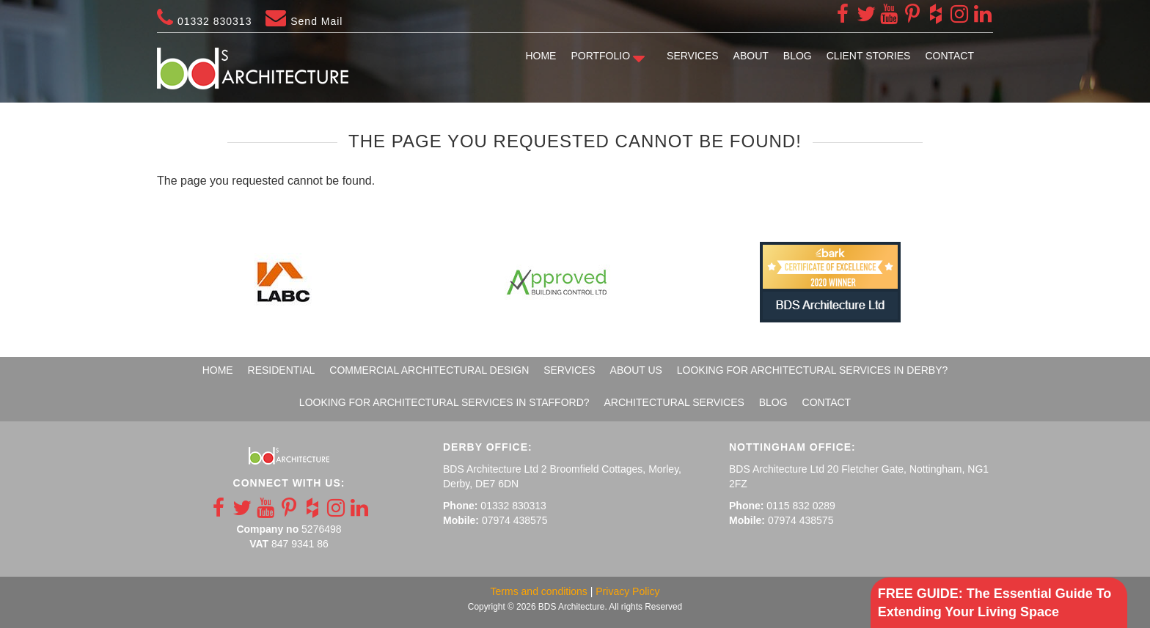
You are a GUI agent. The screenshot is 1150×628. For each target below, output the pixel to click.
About (751, 56)
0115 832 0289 (800, 505)
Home (540, 56)
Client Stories (869, 56)
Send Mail (304, 21)
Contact (949, 56)
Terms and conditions (539, 591)
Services (693, 56)
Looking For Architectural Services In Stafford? (444, 402)
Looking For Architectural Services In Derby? (812, 370)
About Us (636, 370)
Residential (281, 370)
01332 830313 (204, 21)
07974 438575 (515, 520)
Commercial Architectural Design (429, 370)
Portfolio (600, 56)
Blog (797, 56)
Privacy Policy (627, 591)
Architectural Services (674, 402)
